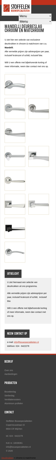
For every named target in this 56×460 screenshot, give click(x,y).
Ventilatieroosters (12, 399)
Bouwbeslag (10, 391)
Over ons (8, 370)
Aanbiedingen (10, 374)
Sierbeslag (9, 395)
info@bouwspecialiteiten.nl (26, 342)
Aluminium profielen (13, 403)
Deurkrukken (7, 458)
